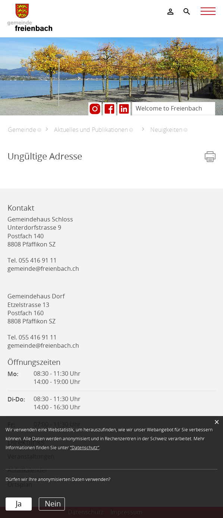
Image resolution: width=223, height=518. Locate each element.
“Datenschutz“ (84, 447)
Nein (53, 503)
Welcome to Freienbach (169, 108)
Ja (19, 503)
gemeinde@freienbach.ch (43, 268)
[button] (24, 129)
